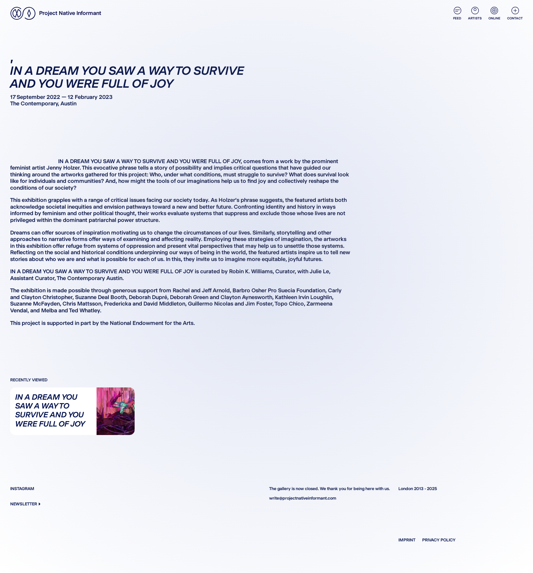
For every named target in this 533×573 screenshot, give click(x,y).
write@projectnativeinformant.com (302, 498)
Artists (475, 13)
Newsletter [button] (25, 503)
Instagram (22, 488)
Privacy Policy (438, 539)
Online (494, 13)
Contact (515, 13)
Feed (457, 13)
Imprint (406, 539)
